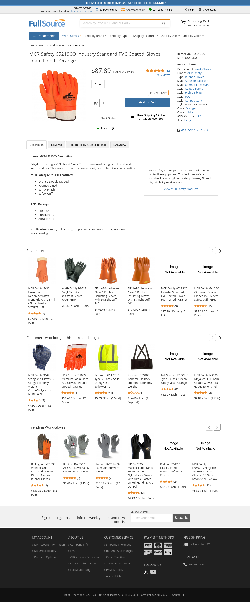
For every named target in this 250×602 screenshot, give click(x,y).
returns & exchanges (119, 551)
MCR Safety (194, 73)
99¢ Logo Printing (161, 10)
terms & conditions (118, 563)
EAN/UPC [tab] (119, 144)
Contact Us (192, 557)
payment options (45, 557)
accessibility (113, 576)
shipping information (119, 544)
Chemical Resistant (197, 85)
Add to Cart (147, 102)
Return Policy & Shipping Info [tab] (87, 144)
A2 (199, 116)
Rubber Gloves (194, 77)
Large (187, 120)
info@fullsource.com (80, 11)
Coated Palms (194, 88)
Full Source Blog (80, 570)
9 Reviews (163, 75)
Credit (133, 10)
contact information (83, 563)
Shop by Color (192, 36)
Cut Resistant (193, 100)
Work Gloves (71, 36)
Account (207, 10)
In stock (105, 128)
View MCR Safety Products (181, 189)
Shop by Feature (144, 36)
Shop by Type (119, 36)
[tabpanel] (131, 113)
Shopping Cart (198, 21)
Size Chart (158, 93)
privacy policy (114, 570)
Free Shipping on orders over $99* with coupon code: (125, 2)
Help (189, 10)
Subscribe (182, 517)
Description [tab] (36, 144)
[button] (212, 250)
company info (79, 544)
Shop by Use (169, 36)
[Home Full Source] (38, 45)
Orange (191, 108)
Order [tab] (98, 84)
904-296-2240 (83, 8)
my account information (49, 544)
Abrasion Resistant (197, 81)
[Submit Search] (164, 23)
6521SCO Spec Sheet (194, 130)
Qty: (95, 103)
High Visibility (193, 92)
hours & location (85, 557)
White (189, 112)
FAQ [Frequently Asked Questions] (72, 551)
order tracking (115, 557)
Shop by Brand (94, 36)
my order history (45, 551)
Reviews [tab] (56, 144)
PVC (187, 96)
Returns (106, 9)
